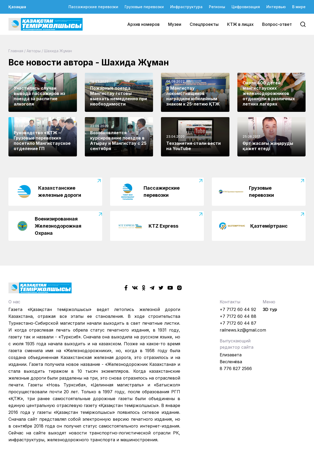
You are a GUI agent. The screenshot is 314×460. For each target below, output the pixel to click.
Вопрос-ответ (277, 24)
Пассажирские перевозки (93, 6)
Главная (15, 51)
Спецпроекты (204, 24)
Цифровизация (246, 6)
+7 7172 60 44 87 (238, 323)
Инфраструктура (186, 6)
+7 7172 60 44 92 (238, 309)
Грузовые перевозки (144, 6)
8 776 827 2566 (236, 368)
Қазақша (17, 6)
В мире (299, 6)
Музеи (174, 24)
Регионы (217, 6)
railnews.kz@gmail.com (243, 330)
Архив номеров (143, 24)
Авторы (34, 51)
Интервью (276, 6)
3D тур (270, 309)
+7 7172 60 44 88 (238, 316)
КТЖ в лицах (240, 24)
